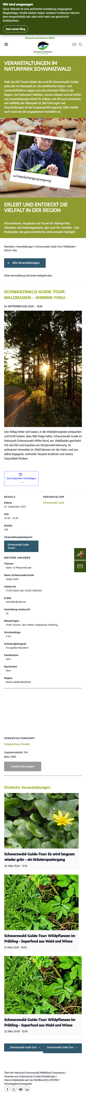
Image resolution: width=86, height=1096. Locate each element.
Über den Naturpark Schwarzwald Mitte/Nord (27, 1072)
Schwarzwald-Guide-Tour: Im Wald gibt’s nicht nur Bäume (24, 1047)
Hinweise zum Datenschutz (18, 1076)
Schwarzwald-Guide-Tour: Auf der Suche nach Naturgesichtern (61, 1047)
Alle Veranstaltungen (25, 262)
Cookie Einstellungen (44, 1076)
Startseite (9, 246)
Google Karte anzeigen (22, 766)
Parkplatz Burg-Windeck (17, 744)
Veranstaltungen (24, 246)
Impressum (59, 1072)
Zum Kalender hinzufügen (21, 478)
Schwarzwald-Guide (53, 502)
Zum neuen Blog (15, 28)
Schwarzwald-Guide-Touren (19, 546)
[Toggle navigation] (6, 45)
